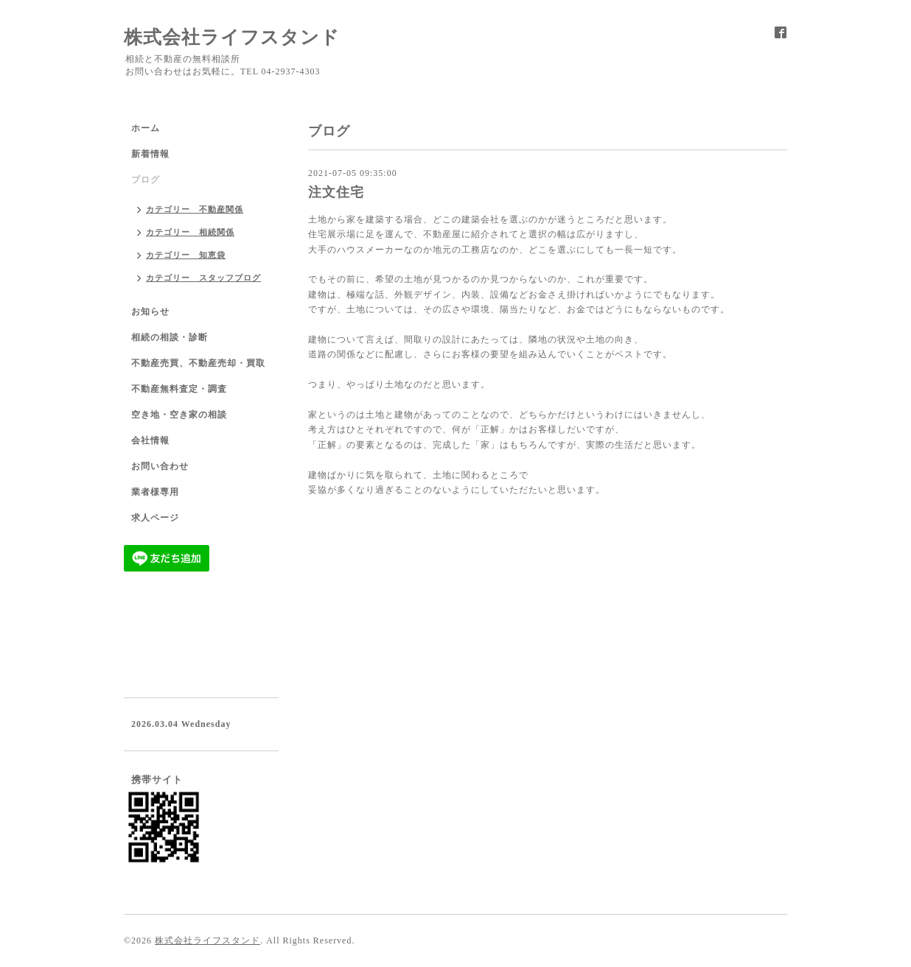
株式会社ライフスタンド (232, 37)
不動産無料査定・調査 (179, 389)
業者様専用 (155, 492)
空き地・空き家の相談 (179, 414)
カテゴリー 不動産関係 (194, 209)
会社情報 (150, 440)
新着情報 (150, 154)
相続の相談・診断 (169, 337)
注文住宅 (336, 192)
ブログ (145, 180)
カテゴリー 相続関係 (190, 232)
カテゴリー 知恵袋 (186, 254)
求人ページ (155, 518)
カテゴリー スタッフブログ (203, 277)
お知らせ (150, 311)
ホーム (145, 128)
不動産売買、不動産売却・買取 (198, 363)
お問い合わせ (160, 466)
